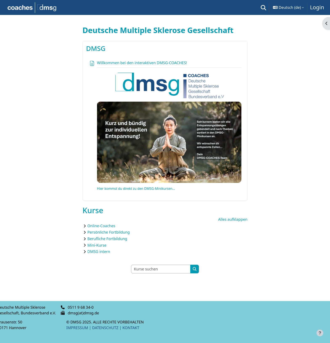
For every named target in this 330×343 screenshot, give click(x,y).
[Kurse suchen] (161, 269)
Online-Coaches (101, 225)
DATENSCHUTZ (113, 327)
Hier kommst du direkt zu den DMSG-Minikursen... (136, 188)
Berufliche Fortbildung (107, 238)
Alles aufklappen (233, 219)
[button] (263, 7)
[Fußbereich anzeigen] (320, 333)
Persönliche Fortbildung (108, 232)
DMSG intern (98, 251)
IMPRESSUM (82, 327)
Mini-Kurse (96, 245)
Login (317, 7)
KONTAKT (138, 327)
